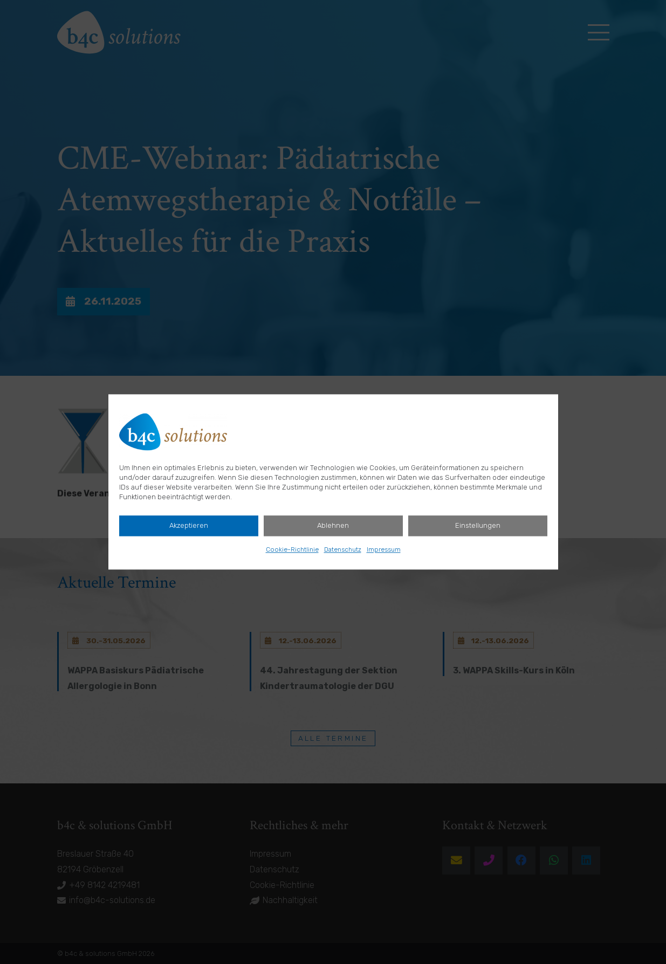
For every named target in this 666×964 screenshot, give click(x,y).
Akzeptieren (188, 526)
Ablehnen (333, 526)
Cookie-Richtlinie (292, 550)
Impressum (384, 550)
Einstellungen (477, 526)
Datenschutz (342, 550)
